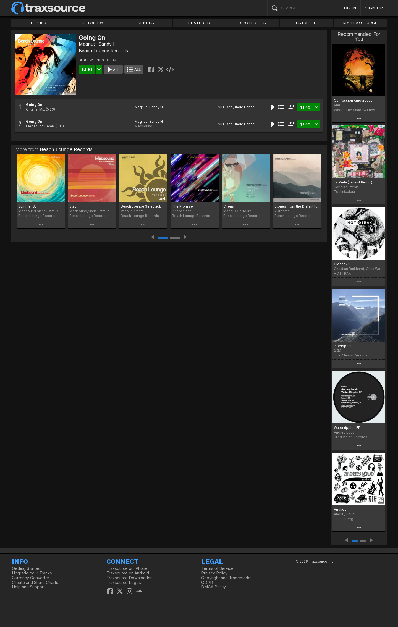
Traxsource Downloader (129, 577)
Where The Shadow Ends (354, 110)
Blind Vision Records (350, 437)
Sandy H (107, 44)
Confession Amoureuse (353, 100)
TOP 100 (38, 22)
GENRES (145, 22)
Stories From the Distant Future (297, 206)
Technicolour (344, 192)
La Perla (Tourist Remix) (353, 182)
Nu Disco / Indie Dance (236, 107)
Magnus (87, 44)
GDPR (207, 582)
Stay (73, 206)
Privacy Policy (214, 573)
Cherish (229, 206)
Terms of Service (217, 568)
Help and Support (28, 586)
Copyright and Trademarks (226, 577)
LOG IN (348, 8)
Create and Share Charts (35, 582)
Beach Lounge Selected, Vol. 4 (143, 206)
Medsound (143, 126)
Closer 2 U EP (345, 264)
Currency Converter (30, 577)
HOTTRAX (342, 273)
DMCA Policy (213, 586)
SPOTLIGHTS (253, 22)
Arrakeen (341, 509)
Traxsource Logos (123, 582)
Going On (34, 105)
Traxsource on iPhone (127, 568)
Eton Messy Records (351, 355)
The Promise (182, 206)
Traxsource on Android (127, 573)
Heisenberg (343, 519)
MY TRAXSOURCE (360, 22)
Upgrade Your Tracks (32, 573)
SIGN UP (374, 8)
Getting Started (26, 568)
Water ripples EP (347, 428)
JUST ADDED (307, 22)
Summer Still (28, 206)
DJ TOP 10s (91, 22)
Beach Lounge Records (103, 50)
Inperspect (343, 346)
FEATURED (199, 22)
